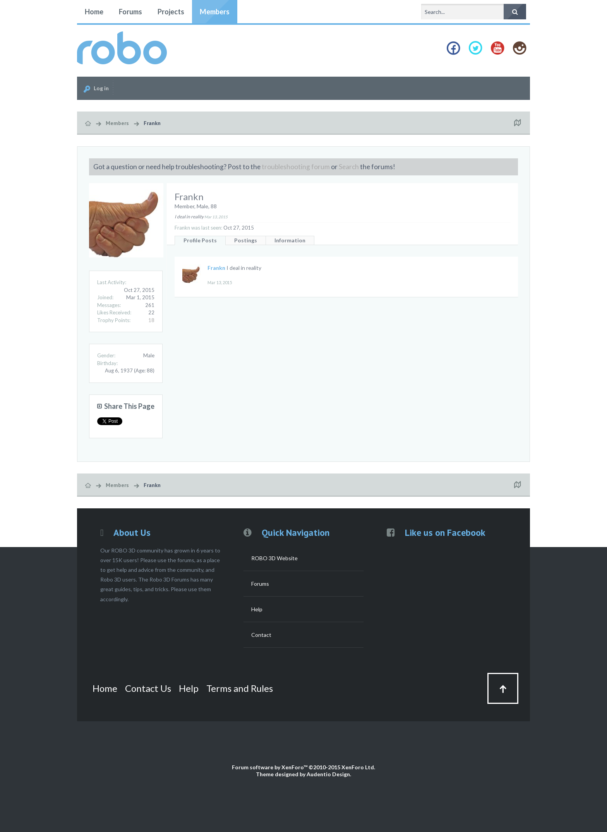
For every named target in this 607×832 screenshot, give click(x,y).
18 (151, 320)
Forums (130, 11)
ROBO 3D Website (274, 558)
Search (349, 167)
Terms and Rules (239, 688)
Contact (261, 634)
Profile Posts (200, 240)
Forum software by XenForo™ (303, 767)
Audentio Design (328, 774)
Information (289, 240)
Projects (171, 11)
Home (94, 11)
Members (215, 11)
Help (256, 609)
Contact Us (148, 688)
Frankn (216, 267)
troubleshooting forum (296, 167)
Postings (245, 240)
